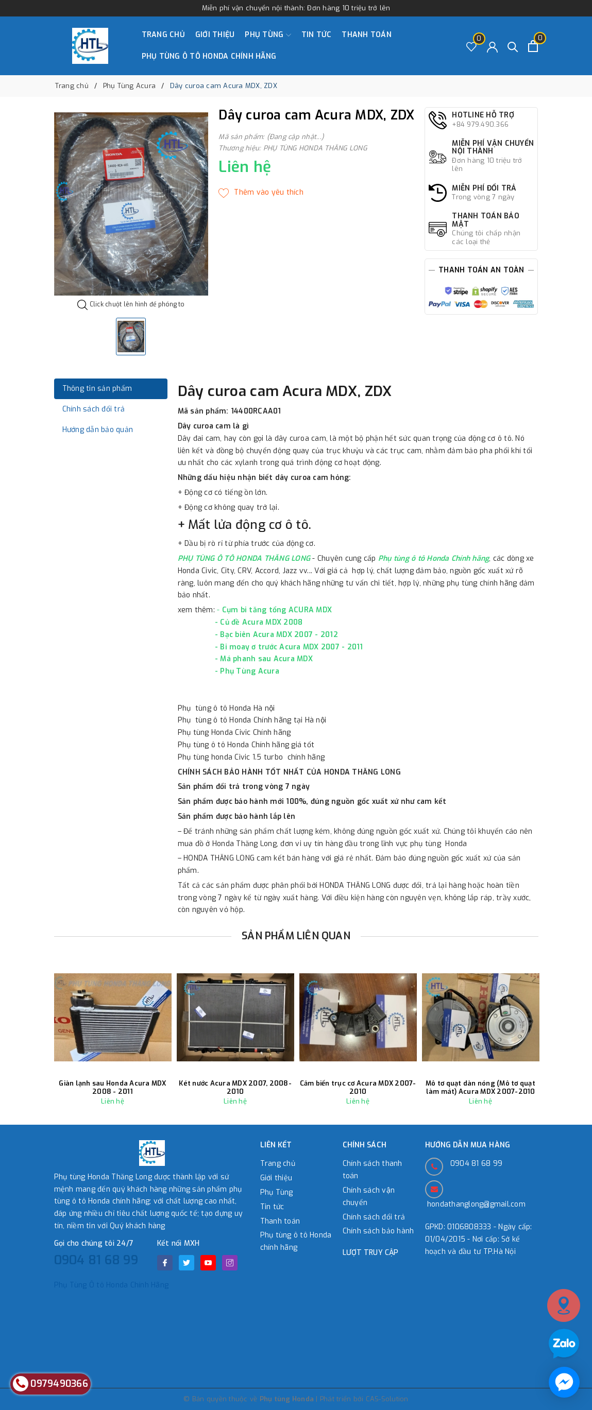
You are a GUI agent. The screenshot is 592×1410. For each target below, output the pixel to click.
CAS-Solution (387, 1399)
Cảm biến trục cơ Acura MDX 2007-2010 (358, 1087)
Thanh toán (367, 35)
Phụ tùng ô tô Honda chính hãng (209, 56)
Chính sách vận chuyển (369, 1196)
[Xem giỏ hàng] (533, 46)
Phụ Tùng (268, 35)
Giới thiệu (215, 35)
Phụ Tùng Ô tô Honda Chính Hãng (111, 1285)
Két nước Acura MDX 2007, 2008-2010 (235, 1087)
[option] (131, 204)
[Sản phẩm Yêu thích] (471, 46)
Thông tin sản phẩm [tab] (97, 388)
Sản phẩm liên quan (296, 936)
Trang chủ (163, 35)
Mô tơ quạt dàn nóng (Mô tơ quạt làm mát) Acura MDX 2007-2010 (480, 1087)
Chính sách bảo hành (378, 1231)
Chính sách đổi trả (374, 1217)
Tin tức (316, 35)
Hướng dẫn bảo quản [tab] (97, 430)
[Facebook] (165, 1262)
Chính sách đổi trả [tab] (93, 409)
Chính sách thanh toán (372, 1170)
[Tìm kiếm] (513, 46)
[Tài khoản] (492, 46)
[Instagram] (230, 1262)
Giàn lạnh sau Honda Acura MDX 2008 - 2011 (112, 1087)
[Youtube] (208, 1262)
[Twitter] (186, 1262)
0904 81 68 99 (96, 1260)
